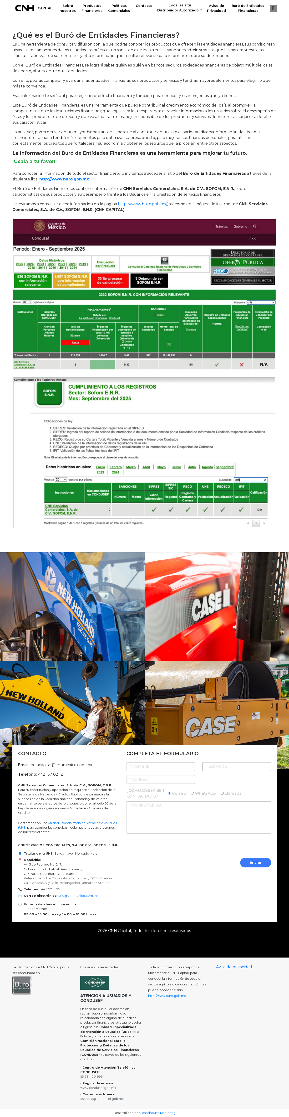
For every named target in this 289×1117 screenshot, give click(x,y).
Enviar (256, 862)
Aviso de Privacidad (216, 8)
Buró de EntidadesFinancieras (248, 8)
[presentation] (235, 846)
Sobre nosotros (68, 8)
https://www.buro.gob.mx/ (142, 204)
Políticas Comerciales (119, 8)
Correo (179, 793)
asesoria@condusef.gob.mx (102, 1099)
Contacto (144, 6)
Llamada (233, 793)
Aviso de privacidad (234, 967)
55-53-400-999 (91, 1076)
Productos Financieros (91, 8)
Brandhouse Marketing (158, 1113)
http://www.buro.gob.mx (64, 179)
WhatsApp (205, 793)
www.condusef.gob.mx (98, 1088)
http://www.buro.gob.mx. (167, 996)
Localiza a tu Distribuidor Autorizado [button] (178, 7)
